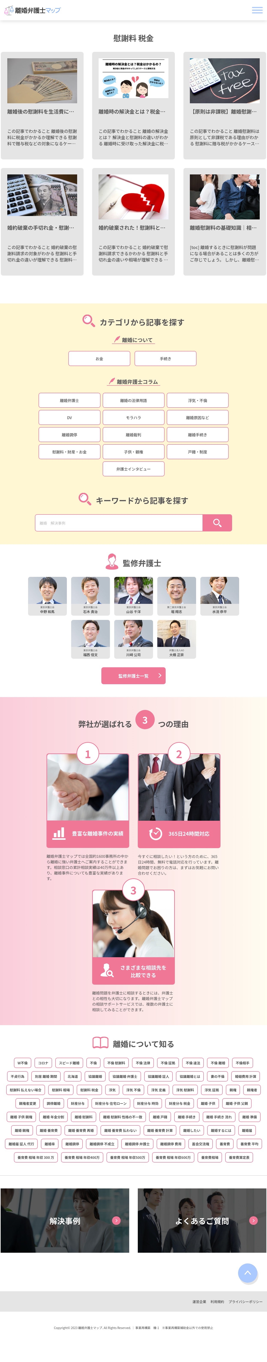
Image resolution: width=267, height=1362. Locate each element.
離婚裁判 (133, 434)
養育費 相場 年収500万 (127, 1157)
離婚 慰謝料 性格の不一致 (122, 1116)
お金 (99, 358)
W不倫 (23, 1062)
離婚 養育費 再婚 (81, 1130)
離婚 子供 (208, 1103)
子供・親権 (133, 451)
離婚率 (50, 1143)
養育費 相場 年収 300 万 (36, 1157)
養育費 (225, 1143)
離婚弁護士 (69, 400)
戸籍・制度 (197, 451)
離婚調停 (69, 434)
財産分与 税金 (179, 1103)
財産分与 (78, 1103)
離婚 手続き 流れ (219, 1116)
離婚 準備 (249, 1116)
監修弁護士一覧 (133, 676)
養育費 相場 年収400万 (82, 1157)
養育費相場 (209, 1157)
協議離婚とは (190, 1076)
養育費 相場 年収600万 (173, 1157)
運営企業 (199, 1301)
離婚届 (247, 1130)
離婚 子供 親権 (21, 1116)
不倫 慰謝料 (116, 1062)
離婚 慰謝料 (84, 1116)
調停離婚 (53, 1103)
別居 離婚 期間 (46, 1076)
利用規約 (217, 1301)
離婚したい (191, 1130)
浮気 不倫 (133, 1089)
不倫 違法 (193, 1062)
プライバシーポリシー (245, 1301)
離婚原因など (197, 417)
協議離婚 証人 (158, 1076)
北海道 (73, 1076)
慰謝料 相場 (61, 1089)
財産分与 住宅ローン (111, 1103)
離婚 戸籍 (160, 1116)
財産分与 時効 (148, 1103)
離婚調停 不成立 (102, 1143)
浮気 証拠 (212, 1089)
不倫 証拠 (168, 1062)
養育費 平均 (249, 1143)
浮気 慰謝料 (185, 1089)
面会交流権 (200, 1143)
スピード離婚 (69, 1062)
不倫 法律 (143, 1062)
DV (69, 417)
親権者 (252, 1089)
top (248, 1274)
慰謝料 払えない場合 (26, 1089)
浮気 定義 (158, 1089)
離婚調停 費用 (171, 1143)
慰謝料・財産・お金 (69, 451)
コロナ (43, 1062)
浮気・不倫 (197, 400)
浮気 (112, 1089)
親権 (233, 1089)
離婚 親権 (22, 1130)
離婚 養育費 (49, 1130)
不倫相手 (242, 1062)
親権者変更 (27, 1103)
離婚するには (221, 1130)
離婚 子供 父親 (237, 1103)
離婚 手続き (187, 1116)
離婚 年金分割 (53, 1116)
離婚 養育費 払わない (120, 1130)
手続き (165, 358)
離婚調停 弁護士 (137, 1143)
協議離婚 (95, 1076)
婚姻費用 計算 (245, 1076)
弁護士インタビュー (133, 469)
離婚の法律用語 (133, 400)
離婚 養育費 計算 (160, 1130)
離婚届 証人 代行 (21, 1143)
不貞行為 (17, 1076)
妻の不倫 (217, 1076)
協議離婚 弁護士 (124, 1076)
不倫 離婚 (218, 1062)
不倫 (93, 1062)
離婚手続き (197, 434)
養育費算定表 (239, 1157)
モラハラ (133, 417)
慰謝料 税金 (89, 1089)
